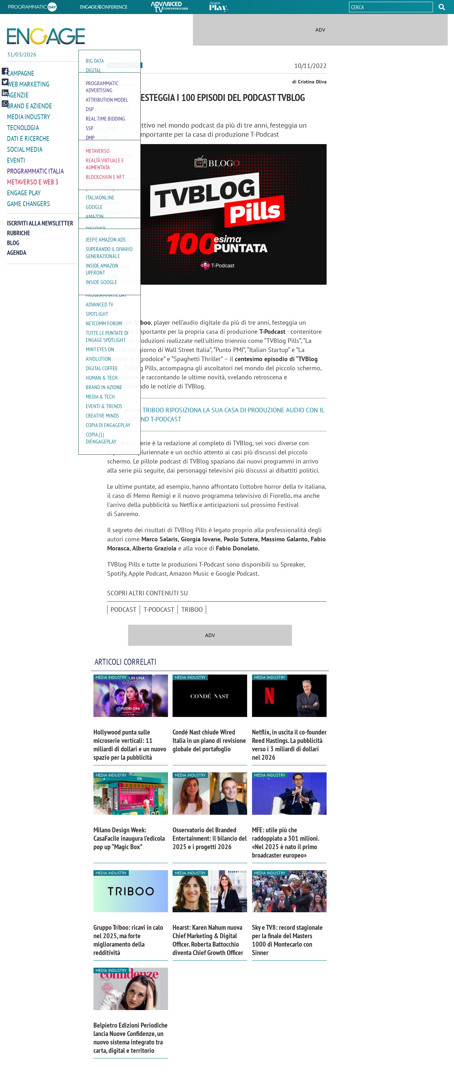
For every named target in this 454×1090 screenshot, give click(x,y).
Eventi (15, 157)
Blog (13, 238)
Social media (23, 146)
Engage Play (23, 188)
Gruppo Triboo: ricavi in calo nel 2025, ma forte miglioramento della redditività (128, 940)
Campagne (20, 73)
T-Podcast (159, 609)
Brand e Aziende (28, 104)
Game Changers (27, 199)
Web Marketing (27, 83)
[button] (441, 7)
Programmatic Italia (34, 167)
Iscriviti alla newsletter (40, 219)
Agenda (16, 248)
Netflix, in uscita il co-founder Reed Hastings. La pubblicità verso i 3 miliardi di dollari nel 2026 (289, 744)
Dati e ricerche (26, 136)
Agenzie (17, 94)
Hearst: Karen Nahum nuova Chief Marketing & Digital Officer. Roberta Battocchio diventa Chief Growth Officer (208, 940)
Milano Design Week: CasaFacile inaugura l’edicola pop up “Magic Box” (129, 838)
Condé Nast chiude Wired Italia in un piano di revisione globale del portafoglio (209, 740)
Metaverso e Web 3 (31, 178)
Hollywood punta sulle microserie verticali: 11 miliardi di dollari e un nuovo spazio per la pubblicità (129, 744)
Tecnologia (22, 125)
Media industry (124, 65)
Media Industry (27, 115)
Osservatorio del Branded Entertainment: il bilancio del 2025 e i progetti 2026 (210, 838)
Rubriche (18, 228)
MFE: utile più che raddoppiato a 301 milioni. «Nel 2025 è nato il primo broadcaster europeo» (285, 842)
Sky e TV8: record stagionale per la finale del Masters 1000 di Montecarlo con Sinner (287, 940)
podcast (124, 609)
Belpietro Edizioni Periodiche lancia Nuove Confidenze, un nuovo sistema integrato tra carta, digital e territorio (130, 1038)
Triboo (192, 609)
